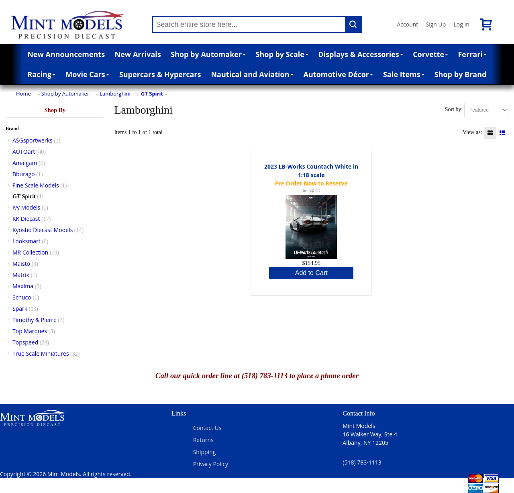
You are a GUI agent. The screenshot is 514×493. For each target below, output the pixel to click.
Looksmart (26, 241)
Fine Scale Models (35, 185)
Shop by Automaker (208, 54)
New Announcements (66, 54)
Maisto (21, 263)
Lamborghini (115, 93)
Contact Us (207, 428)
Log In (461, 24)
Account (407, 24)
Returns (203, 440)
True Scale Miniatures (40, 353)
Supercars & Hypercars (160, 74)
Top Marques (29, 331)
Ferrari (472, 54)
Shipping (204, 452)
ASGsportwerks (32, 140)
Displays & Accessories (360, 54)
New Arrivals (138, 54)
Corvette (430, 54)
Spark (19, 308)
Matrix (20, 275)
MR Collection (30, 252)
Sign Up (436, 24)
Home (23, 93)
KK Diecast (26, 218)
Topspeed (25, 342)
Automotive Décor (338, 74)
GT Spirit (152, 93)
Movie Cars (87, 74)
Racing (42, 74)
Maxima (22, 286)
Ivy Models (26, 207)
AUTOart (23, 151)
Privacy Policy (210, 464)
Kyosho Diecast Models (42, 230)
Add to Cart (311, 272)
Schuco (21, 297)
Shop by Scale (282, 54)
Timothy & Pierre (34, 320)
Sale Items (403, 74)
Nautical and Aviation (252, 74)
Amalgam (24, 163)
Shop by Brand (460, 74)
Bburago (23, 174)
